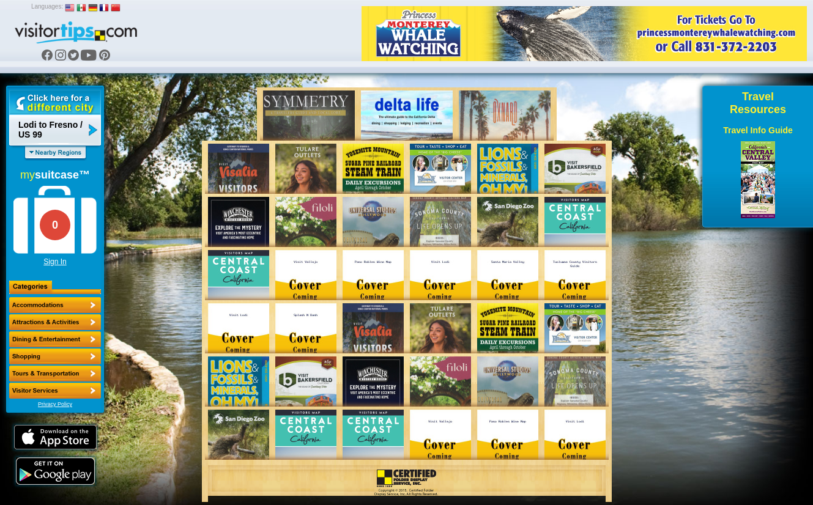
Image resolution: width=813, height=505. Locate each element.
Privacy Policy (55, 404)
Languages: (47, 6)
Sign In (54, 261)
